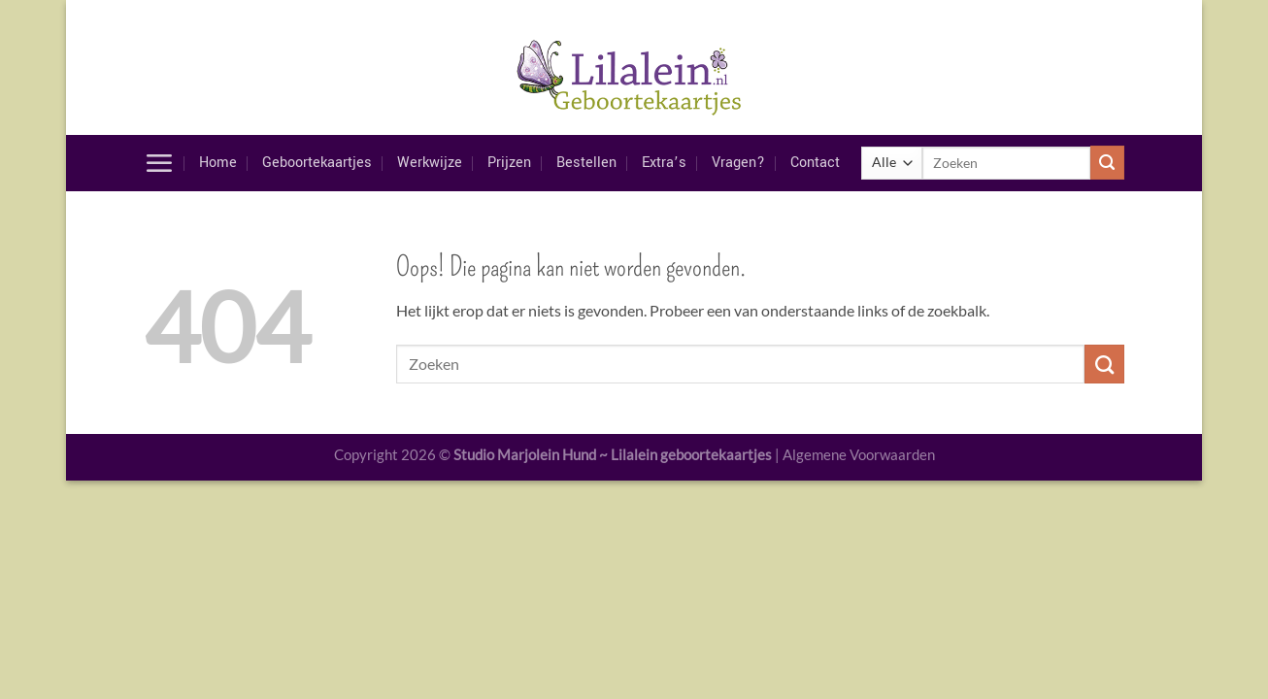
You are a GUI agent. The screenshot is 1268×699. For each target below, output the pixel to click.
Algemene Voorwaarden (859, 454)
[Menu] (159, 163)
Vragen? (738, 162)
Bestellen (586, 162)
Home (218, 162)
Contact (815, 162)
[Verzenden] (1107, 163)
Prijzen (509, 162)
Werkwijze (429, 162)
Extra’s (664, 162)
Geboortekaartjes (317, 162)
